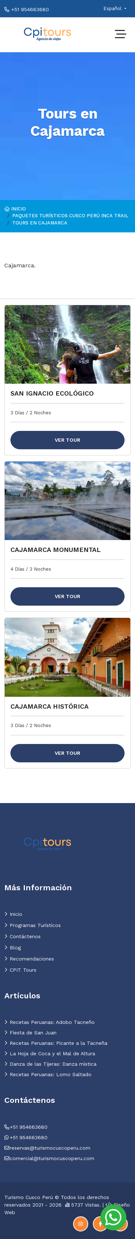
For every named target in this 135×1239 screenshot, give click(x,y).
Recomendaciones (29, 959)
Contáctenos (22, 936)
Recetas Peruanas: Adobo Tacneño (49, 1022)
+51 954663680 (26, 9)
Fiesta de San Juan (30, 1032)
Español (113, 8)
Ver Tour (67, 440)
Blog (12, 947)
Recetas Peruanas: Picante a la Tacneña (55, 1043)
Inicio (15, 208)
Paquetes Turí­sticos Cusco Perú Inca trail (70, 215)
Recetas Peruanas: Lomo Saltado (47, 1074)
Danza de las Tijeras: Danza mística (50, 1064)
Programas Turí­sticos (32, 925)
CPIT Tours (20, 970)
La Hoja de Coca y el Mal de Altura (49, 1053)
